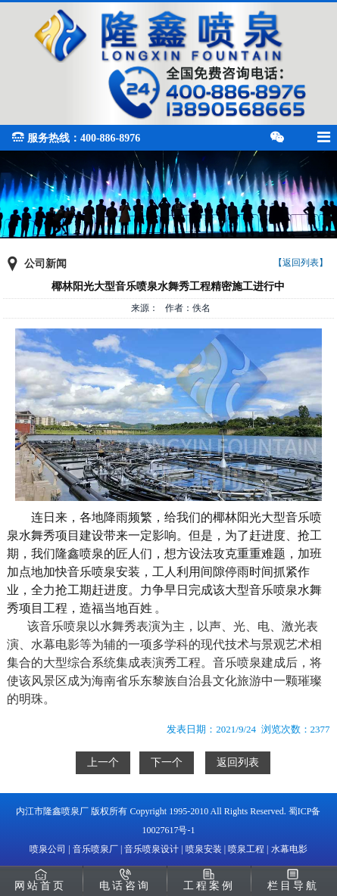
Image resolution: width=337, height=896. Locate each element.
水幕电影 (289, 849)
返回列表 (238, 762)
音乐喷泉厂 (95, 849)
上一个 (103, 762)
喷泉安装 (204, 849)
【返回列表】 (300, 262)
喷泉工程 (246, 849)
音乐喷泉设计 (151, 849)
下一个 (167, 762)
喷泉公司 (48, 849)
